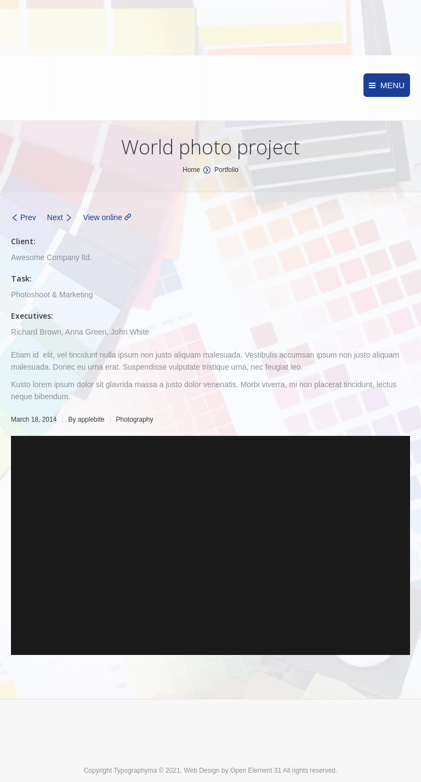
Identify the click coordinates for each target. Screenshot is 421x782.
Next (55, 217)
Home (191, 170)
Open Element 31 (255, 770)
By (86, 419)
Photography (134, 419)
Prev (28, 217)
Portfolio (226, 170)
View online (102, 217)
